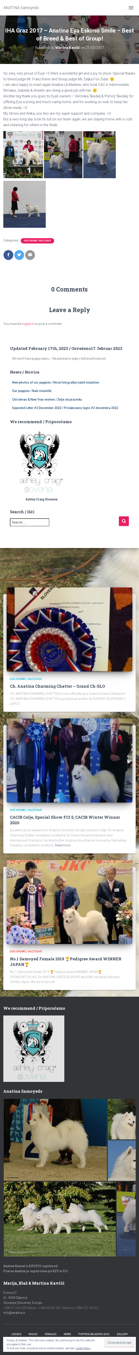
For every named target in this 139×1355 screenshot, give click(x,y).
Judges (16, 1334)
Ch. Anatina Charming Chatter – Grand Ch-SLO (57, 686)
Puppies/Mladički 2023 (93, 1334)
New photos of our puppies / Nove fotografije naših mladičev (55, 382)
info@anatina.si (14, 1312)
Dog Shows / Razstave (37, 240)
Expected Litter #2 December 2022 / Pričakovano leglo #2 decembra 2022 (65, 408)
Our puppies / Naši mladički (31, 391)
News (67, 1334)
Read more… (63, 845)
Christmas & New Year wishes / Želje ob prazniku (47, 399)
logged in (28, 324)
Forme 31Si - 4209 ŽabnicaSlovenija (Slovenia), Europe (22, 1298)
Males (33, 1334)
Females (51, 1334)
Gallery (122, 1334)
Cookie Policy (83, 1348)
